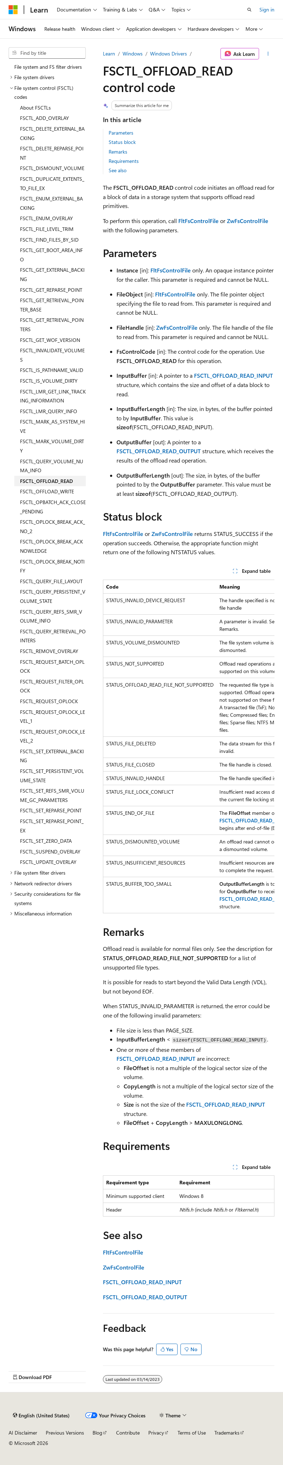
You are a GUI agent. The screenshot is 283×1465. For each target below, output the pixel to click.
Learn (109, 53)
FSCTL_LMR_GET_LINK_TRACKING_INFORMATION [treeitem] (53, 396)
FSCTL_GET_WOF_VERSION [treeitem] (50, 340)
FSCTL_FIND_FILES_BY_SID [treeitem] (49, 239)
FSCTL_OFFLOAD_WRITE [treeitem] (47, 491)
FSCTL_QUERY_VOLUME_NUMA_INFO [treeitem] (51, 466)
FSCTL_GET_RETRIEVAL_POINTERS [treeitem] (52, 324)
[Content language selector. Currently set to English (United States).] (41, 1415)
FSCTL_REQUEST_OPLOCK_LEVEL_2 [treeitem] (52, 736)
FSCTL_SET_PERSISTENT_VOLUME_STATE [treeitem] (52, 776)
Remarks (118, 151)
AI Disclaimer (23, 1432)
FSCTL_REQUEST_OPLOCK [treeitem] (49, 701)
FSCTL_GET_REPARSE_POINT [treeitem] (51, 289)
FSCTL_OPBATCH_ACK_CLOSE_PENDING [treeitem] (53, 507)
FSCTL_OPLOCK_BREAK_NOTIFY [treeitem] (52, 566)
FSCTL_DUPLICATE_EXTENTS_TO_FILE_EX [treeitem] (52, 183)
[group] (188, 746)
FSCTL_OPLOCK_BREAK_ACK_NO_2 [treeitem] (52, 526)
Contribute (128, 1432)
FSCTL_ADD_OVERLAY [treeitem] (44, 118)
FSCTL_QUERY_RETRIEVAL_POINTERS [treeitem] (53, 636)
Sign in (266, 9)
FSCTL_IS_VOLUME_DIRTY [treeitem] (49, 380)
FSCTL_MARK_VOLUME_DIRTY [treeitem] (52, 446)
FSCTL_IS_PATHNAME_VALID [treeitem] (51, 370)
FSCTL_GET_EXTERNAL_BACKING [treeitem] (52, 274)
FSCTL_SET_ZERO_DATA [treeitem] (46, 840)
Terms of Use (192, 1432)
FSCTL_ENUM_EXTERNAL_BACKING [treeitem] (51, 203)
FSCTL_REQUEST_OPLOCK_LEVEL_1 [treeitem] (52, 717)
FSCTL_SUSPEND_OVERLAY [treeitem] (50, 851)
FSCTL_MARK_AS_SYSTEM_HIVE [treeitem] (52, 426)
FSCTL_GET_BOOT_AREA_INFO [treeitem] (51, 255)
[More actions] (268, 53)
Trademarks (226, 1432)
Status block (122, 142)
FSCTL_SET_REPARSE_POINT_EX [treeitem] (52, 826)
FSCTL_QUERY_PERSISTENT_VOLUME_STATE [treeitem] (52, 596)
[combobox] (47, 53)
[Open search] (249, 9)
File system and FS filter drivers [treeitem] (48, 66)
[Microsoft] (13, 9)
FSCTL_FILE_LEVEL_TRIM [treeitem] (47, 229)
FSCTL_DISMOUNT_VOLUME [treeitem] (52, 168)
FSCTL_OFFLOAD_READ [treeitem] (46, 481)
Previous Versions (65, 1432)
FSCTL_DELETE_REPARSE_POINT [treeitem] (52, 153)
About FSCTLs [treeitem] (35, 107)
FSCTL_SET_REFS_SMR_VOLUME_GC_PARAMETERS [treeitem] (52, 795)
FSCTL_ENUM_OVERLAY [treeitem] (46, 218)
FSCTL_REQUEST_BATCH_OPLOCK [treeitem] (52, 666)
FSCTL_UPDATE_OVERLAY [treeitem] (48, 862)
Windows (133, 53)
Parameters (121, 132)
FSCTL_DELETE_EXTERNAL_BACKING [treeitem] (52, 133)
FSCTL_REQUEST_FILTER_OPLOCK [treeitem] (52, 686)
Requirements (124, 161)
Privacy (156, 1432)
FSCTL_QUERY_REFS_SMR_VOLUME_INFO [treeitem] (51, 616)
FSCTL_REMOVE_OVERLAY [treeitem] (49, 651)
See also (117, 170)
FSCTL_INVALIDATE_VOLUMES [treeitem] (52, 355)
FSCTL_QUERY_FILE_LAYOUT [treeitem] (51, 581)
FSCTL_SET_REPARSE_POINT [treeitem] (50, 810)
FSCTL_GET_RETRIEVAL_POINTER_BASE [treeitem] (52, 305)
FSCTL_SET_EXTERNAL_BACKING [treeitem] (52, 756)
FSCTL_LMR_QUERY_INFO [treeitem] (48, 411)
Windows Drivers (168, 53)
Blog (97, 1432)
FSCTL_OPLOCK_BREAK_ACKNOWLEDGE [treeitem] (51, 546)
